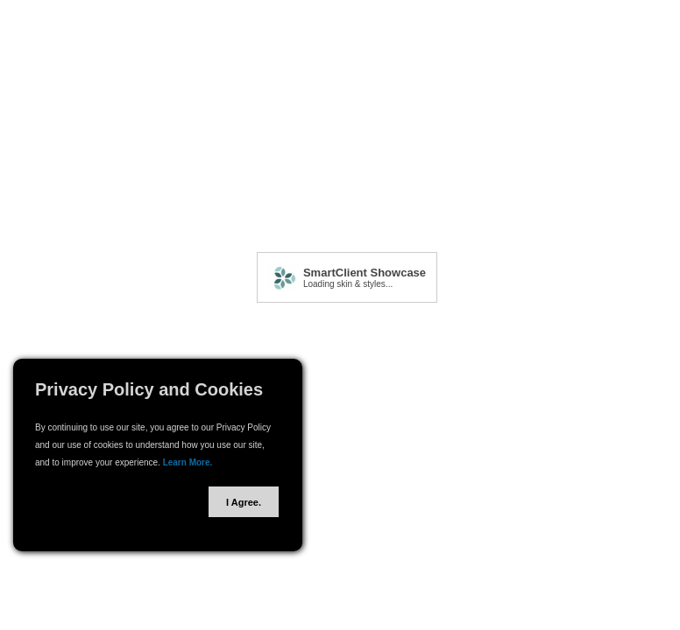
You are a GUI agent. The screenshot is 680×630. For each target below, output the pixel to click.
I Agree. (243, 502)
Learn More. (188, 462)
